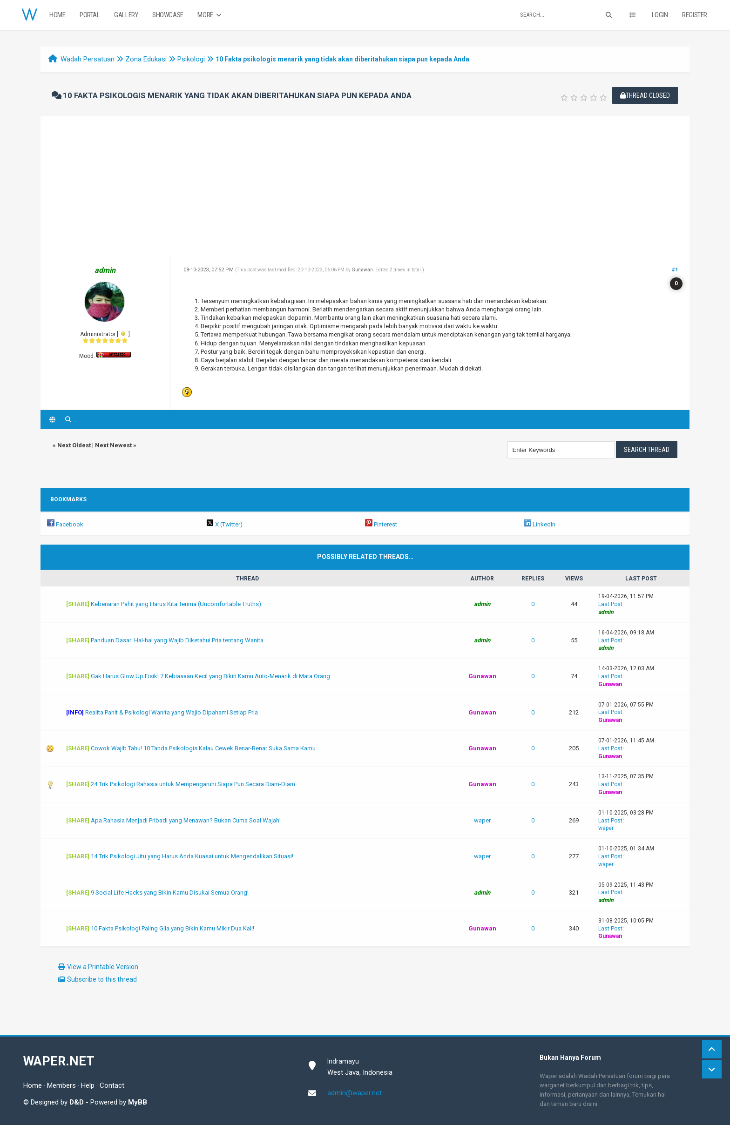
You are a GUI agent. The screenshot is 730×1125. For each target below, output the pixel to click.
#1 (675, 270)
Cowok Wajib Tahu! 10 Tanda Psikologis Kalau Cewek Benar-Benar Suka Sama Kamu (203, 748)
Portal (90, 15)
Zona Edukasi (146, 59)
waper (482, 820)
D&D (76, 1102)
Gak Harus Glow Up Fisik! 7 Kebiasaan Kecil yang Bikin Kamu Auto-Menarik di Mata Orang (210, 676)
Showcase (167, 15)
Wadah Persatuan (88, 59)
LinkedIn (539, 524)
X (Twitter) (224, 524)
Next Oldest (74, 445)
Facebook (65, 524)
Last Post (610, 604)
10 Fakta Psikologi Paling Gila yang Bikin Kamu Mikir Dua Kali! (172, 928)
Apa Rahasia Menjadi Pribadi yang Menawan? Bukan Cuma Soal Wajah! (186, 820)
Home (57, 15)
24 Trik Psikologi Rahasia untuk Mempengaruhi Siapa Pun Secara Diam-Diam (193, 784)
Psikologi (191, 59)
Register (694, 15)
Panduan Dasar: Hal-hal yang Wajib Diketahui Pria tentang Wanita (177, 640)
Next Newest (113, 445)
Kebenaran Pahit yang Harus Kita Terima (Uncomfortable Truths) (176, 603)
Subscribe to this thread (102, 979)
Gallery (126, 15)
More (210, 15)
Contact (112, 1085)
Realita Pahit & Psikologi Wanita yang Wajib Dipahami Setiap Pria (171, 712)
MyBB (137, 1102)
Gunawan (362, 269)
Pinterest (381, 524)
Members (61, 1085)
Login (660, 15)
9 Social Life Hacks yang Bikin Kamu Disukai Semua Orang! (170, 892)
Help (88, 1085)
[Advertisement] (365, 186)
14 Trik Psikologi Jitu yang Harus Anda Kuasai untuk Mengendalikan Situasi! (192, 856)
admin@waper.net (354, 1093)
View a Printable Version (102, 966)
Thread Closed (645, 95)
